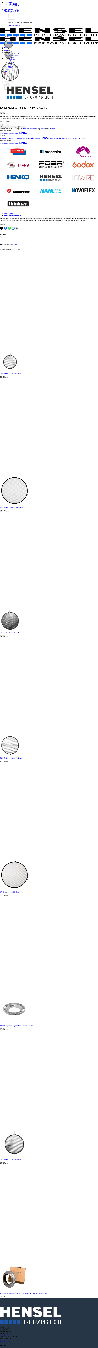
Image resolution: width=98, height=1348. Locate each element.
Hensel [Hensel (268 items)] (45, 138)
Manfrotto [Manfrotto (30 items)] (60, 138)
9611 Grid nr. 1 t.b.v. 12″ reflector (11, 633)
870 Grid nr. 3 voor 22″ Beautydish (11, 892)
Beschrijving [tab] (8, 213)
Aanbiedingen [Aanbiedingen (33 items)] (4, 133)
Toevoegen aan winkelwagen (9, 127)
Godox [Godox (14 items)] (32, 138)
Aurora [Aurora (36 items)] (3, 138)
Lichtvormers (9, 37)
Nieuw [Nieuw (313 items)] (23, 133)
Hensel (52, 129)
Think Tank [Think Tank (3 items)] (81, 138)
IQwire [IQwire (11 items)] (52, 138)
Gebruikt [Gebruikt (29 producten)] (16, 143)
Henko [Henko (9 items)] (37, 138)
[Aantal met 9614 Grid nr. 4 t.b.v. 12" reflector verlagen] (1, 125)
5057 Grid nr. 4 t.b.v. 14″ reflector (11, 758)
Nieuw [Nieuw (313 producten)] (23, 143)
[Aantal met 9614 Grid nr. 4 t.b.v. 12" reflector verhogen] (8, 125)
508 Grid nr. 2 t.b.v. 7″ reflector (10, 374)
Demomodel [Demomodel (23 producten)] (11, 143)
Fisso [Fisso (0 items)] (24, 138)
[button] (11, 9)
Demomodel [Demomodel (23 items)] (11, 133)
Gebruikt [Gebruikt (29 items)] (16, 133)
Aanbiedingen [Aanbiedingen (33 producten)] (4, 143)
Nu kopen (22, 127)
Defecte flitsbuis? (13, 55)
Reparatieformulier (14, 54)
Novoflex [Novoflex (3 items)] (74, 138)
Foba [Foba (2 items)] (27, 138)
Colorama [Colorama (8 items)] (18, 138)
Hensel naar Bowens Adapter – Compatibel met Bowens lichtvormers (23, 1293)
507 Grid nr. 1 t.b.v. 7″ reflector (10, 1160)
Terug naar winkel (14, 25)
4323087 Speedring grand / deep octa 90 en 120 (16, 1026)
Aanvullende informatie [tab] (12, 215)
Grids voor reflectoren (22, 37)
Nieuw (43, 129)
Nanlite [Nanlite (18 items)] (68, 138)
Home (2, 37)
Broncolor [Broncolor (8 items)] (10, 138)
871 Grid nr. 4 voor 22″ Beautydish (11, 507)
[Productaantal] (4, 125)
